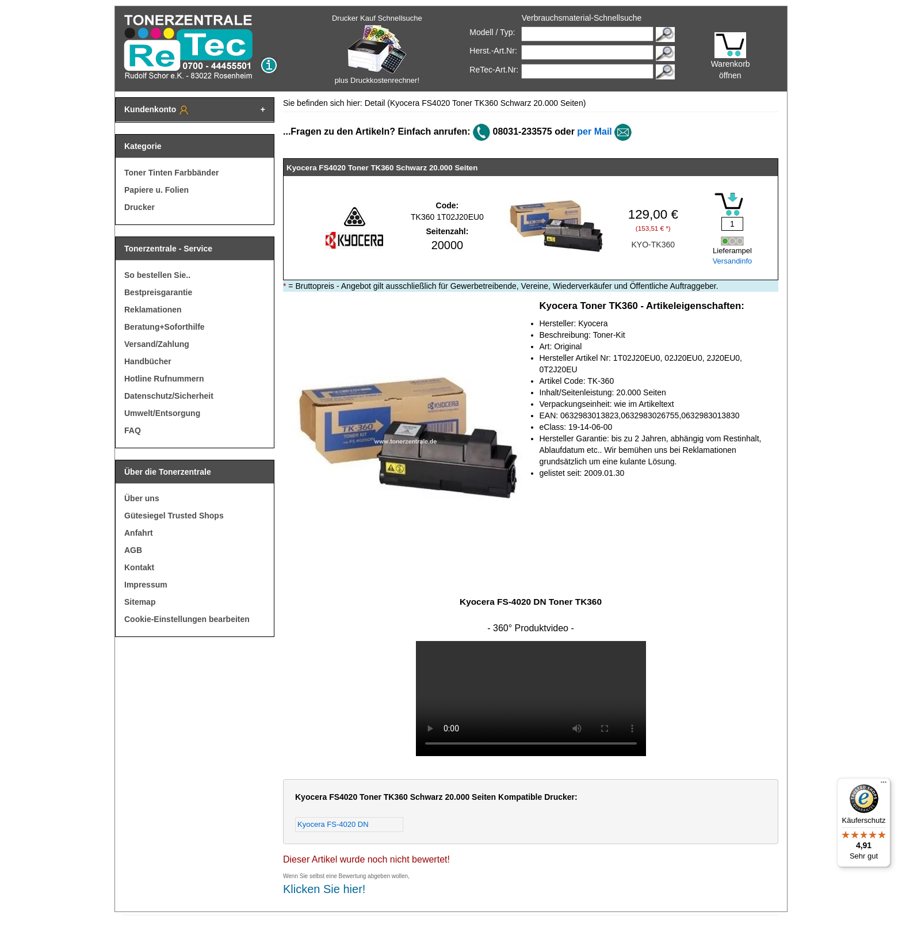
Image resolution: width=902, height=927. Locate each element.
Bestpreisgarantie (158, 292)
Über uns (141, 498)
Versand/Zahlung (156, 344)
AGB (133, 550)
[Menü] (883, 785)
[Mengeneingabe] (732, 224)
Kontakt (139, 567)
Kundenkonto (157, 110)
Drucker (139, 207)
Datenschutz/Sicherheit (168, 395)
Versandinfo (732, 261)
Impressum (145, 584)
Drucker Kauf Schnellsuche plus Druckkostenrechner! (377, 49)
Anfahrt (138, 532)
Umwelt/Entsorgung (162, 413)
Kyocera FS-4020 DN (333, 824)
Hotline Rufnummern (164, 378)
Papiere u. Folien (156, 189)
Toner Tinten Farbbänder (171, 172)
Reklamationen (153, 309)
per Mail (594, 131)
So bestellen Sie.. (157, 275)
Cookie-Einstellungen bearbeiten (187, 619)
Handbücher (147, 361)
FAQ (132, 430)
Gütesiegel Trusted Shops (174, 515)
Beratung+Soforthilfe (164, 326)
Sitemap (139, 601)
